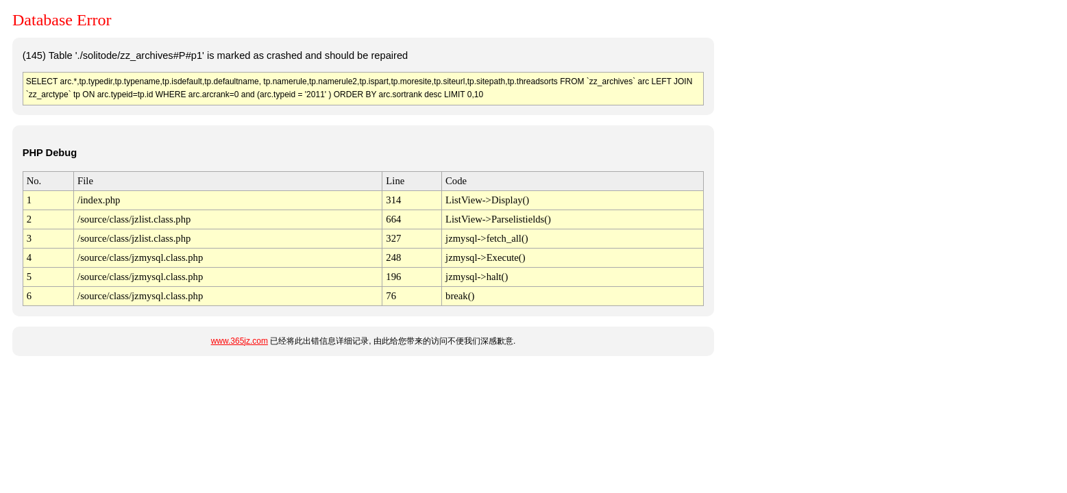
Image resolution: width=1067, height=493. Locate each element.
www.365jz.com (239, 341)
